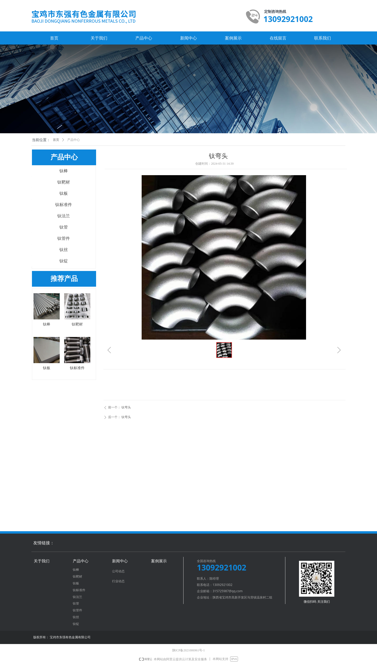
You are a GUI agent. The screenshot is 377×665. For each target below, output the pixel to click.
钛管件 (63, 238)
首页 (56, 140)
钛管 (63, 227)
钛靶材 (63, 182)
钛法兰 (63, 216)
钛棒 (63, 171)
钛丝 (63, 249)
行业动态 (118, 581)
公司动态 (118, 571)
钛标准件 (63, 204)
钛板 (63, 193)
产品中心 (73, 140)
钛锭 (63, 261)
